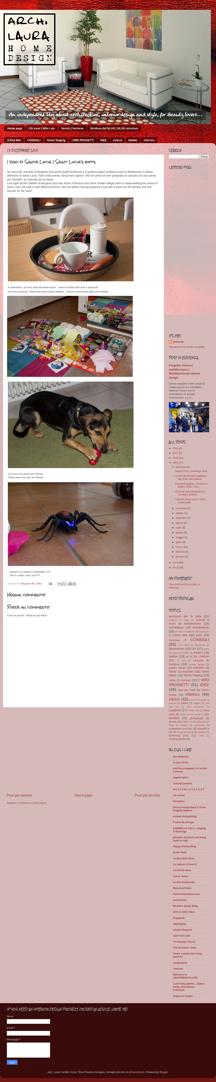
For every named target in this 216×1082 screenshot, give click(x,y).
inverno (192, 700)
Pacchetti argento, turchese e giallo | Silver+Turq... (191, 485)
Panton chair (193, 710)
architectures (192, 623)
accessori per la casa (185, 616)
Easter (175, 653)
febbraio (180, 551)
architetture (176, 627)
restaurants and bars (180, 728)
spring (190, 732)
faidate (132, 140)
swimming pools (179, 735)
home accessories (181, 671)
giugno (180, 532)
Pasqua (183, 714)
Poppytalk (179, 918)
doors (206, 649)
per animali (196, 714)
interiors (149, 140)
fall (187, 656)
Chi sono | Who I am (41, 128)
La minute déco (182, 870)
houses (185, 680)
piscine (173, 721)
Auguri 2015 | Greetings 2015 (191, 471)
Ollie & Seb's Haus (184, 912)
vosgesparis (180, 962)
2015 (176, 462)
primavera (199, 725)
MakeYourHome (182, 888)
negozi (196, 703)
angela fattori (181, 777)
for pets (181, 661)
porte (203, 721)
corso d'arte (183, 645)
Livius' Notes (180, 876)
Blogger (163, 1072)
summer (202, 732)
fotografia (198, 660)
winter (201, 736)
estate (186, 653)
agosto (180, 523)
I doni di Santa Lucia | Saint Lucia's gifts (190, 501)
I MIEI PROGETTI (83, 140)
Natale (184, 703)
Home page (14, 128)
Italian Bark (179, 852)
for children (201, 656)
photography (197, 718)
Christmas (174, 640)
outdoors (174, 710)
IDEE (103, 140)
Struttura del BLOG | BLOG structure (114, 128)
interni (174, 699)
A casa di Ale (180, 762)
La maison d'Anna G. (185, 864)
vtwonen (178, 968)
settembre (182, 518)
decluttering (200, 645)
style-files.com (181, 935)
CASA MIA (14, 140)
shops (180, 732)
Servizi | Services (72, 128)
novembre (182, 508)
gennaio (180, 556)
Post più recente (19, 795)
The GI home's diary (185, 947)
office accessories (195, 707)
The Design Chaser (184, 941)
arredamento (200, 627)
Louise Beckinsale (184, 882)
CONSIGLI (34, 140)
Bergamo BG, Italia (31, 583)
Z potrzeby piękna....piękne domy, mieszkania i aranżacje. (189, 986)
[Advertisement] (38, 750)
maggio (180, 537)
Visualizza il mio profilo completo (187, 347)
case (199, 635)
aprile (179, 542)
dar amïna (179, 795)
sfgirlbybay (179, 924)
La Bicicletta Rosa (183, 858)
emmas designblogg (185, 816)
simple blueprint (182, 929)
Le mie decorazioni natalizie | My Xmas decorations (191, 477)
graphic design (177, 667)
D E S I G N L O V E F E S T (188, 789)
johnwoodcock (137, 1072)
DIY (193, 648)
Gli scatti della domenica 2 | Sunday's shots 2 (190, 493)
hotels (172, 680)
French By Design (183, 822)
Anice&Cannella (182, 783)
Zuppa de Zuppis (183, 996)
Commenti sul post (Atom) (32, 803)
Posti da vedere (178, 725)
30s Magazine (181, 756)
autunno (191, 631)
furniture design (197, 664)
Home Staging (56, 140)
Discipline (179, 801)
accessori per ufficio (179, 620)
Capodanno (204, 632)
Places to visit (189, 721)
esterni (117, 140)
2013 (176, 567)
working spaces (177, 739)
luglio (179, 527)
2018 (176, 448)
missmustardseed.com (186, 894)
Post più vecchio (147, 795)
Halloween (199, 667)
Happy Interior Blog (184, 846)
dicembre (181, 467)
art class (179, 632)
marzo (179, 547)
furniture (174, 664)
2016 (176, 458)
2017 (176, 453)
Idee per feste (186, 690)
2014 (176, 562)
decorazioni (176, 648)
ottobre (180, 513)
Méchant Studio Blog (185, 906)
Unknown (178, 341)
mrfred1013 (179, 900)
